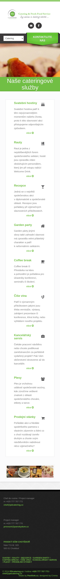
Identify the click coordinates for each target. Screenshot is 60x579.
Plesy (18, 377)
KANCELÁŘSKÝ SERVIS (45, 560)
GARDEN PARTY (41, 558)
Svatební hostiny (25, 103)
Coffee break (23, 260)
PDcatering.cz (17, 571)
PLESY (7, 562)
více (30, 133)
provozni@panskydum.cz (16, 526)
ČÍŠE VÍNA (25, 560)
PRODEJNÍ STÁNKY (22, 562)
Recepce (20, 185)
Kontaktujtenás (42, 39)
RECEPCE (26, 558)
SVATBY (6, 558)
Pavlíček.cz (32, 575)
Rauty (18, 142)
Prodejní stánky (25, 417)
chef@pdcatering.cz (13, 505)
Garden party (23, 225)
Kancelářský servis (22, 337)
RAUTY (16, 558)
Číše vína (20, 295)
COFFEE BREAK (10, 560)
